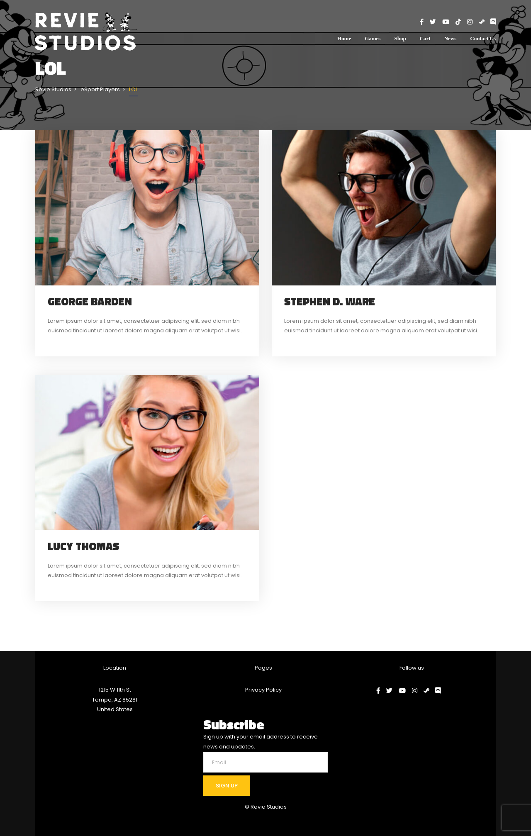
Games (372, 38)
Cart (425, 38)
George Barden (90, 301)
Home (344, 38)
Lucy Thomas (83, 546)
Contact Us (483, 38)
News (450, 38)
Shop (400, 38)
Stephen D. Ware (329, 301)
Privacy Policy (263, 690)
